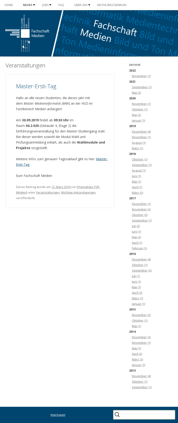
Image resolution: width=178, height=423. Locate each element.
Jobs (45, 5)
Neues (27, 5)
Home (9, 5)
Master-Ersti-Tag (36, 86)
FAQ (61, 5)
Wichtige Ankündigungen (78, 192)
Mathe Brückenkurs (112, 5)
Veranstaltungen (48, 192)
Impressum (58, 415)
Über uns (80, 5)
